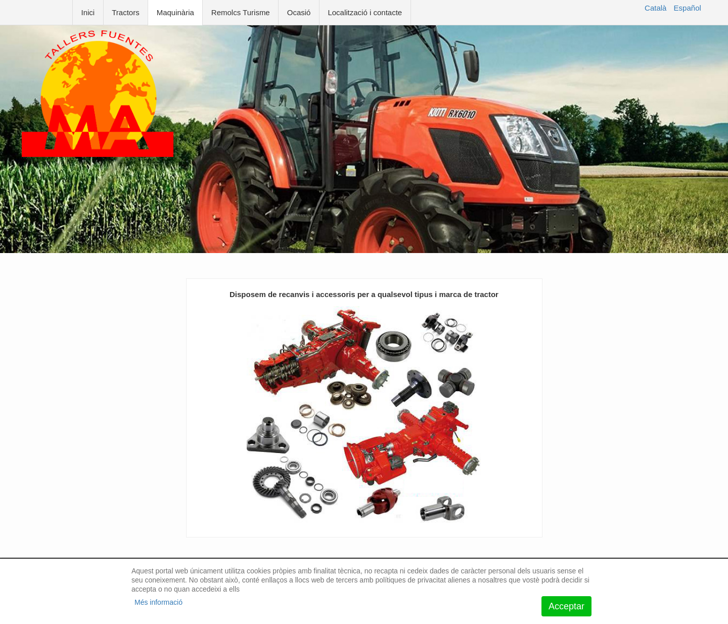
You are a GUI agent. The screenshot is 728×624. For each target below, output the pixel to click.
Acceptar (566, 606)
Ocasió (299, 12)
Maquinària (175, 12)
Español (687, 8)
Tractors (125, 12)
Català (655, 8)
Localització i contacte (365, 12)
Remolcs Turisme (240, 12)
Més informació (158, 602)
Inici (88, 12)
